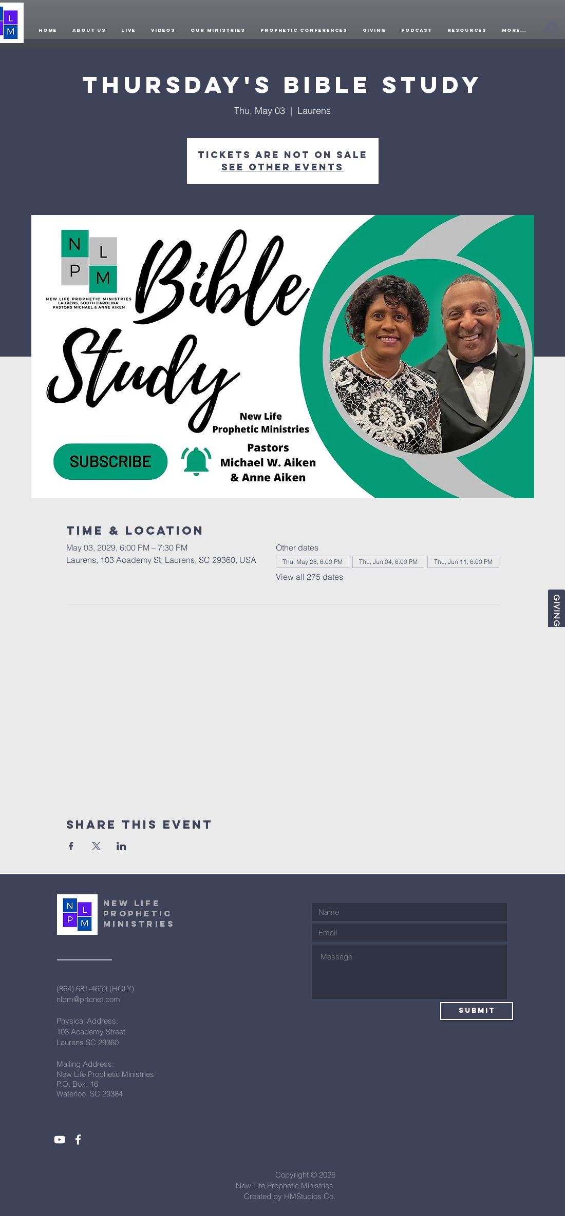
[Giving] (556, 608)
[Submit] (476, 1011)
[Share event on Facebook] (71, 846)
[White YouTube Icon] (59, 1139)
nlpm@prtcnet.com (88, 999)
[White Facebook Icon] (78, 1139)
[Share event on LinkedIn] (121, 846)
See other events (282, 167)
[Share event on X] (96, 846)
